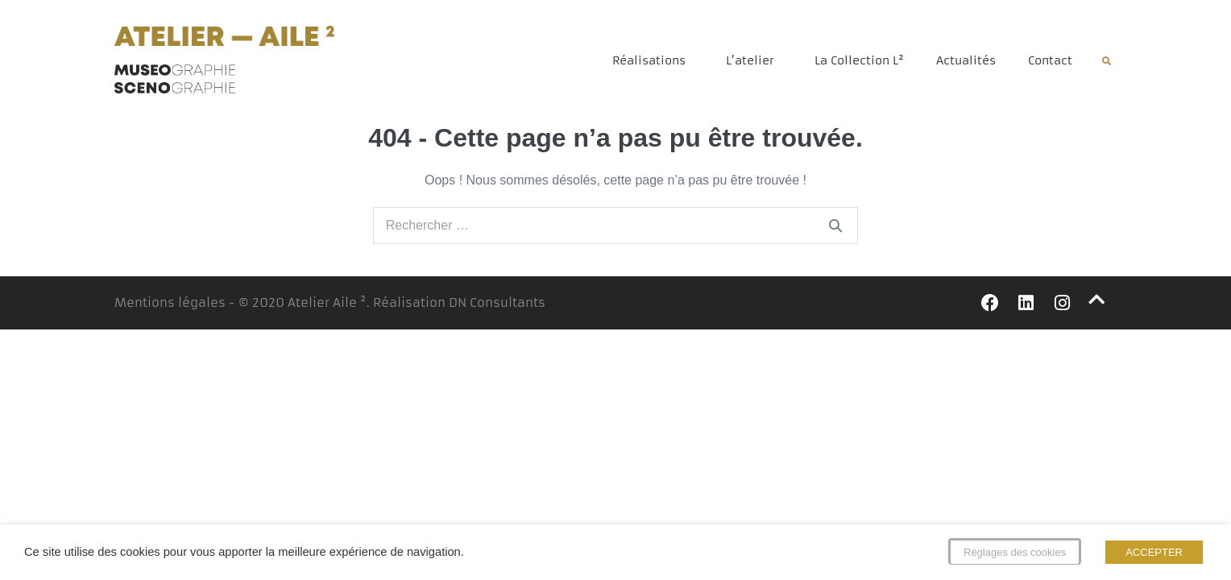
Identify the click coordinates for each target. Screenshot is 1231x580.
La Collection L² (859, 60)
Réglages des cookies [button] (1015, 552)
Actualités (966, 60)
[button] (1106, 62)
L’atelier (754, 60)
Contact (1050, 60)
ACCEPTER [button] (1154, 552)
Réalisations (653, 60)
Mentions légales (170, 302)
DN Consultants (497, 302)
